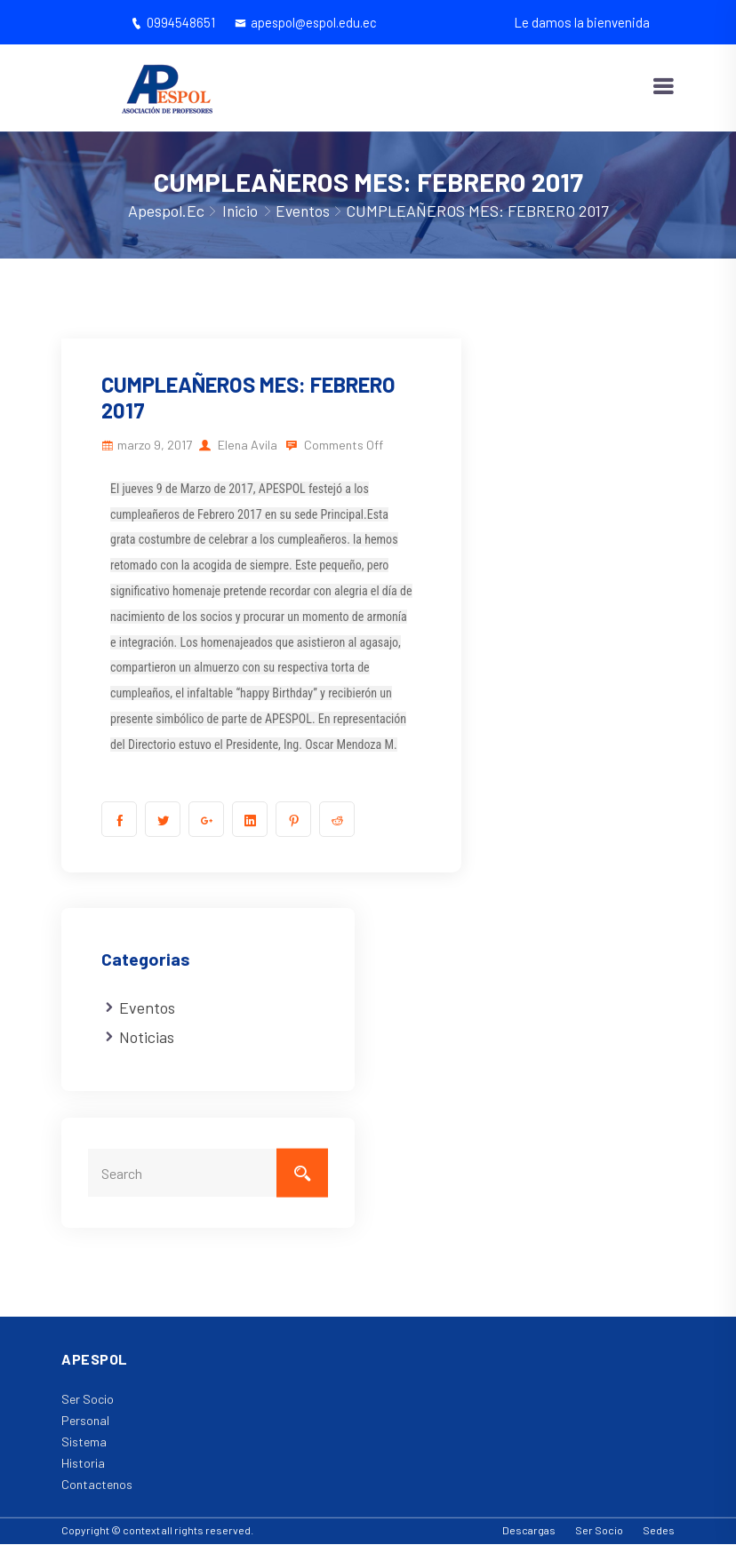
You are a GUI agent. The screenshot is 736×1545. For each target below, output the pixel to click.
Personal (85, 1422)
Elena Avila (248, 444)
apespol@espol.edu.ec (306, 22)
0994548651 (169, 22)
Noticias (146, 1038)
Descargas (529, 1531)
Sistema (84, 1443)
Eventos (303, 211)
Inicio (238, 211)
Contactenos (96, 1485)
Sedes (659, 1531)
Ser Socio (87, 1400)
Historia (83, 1464)
